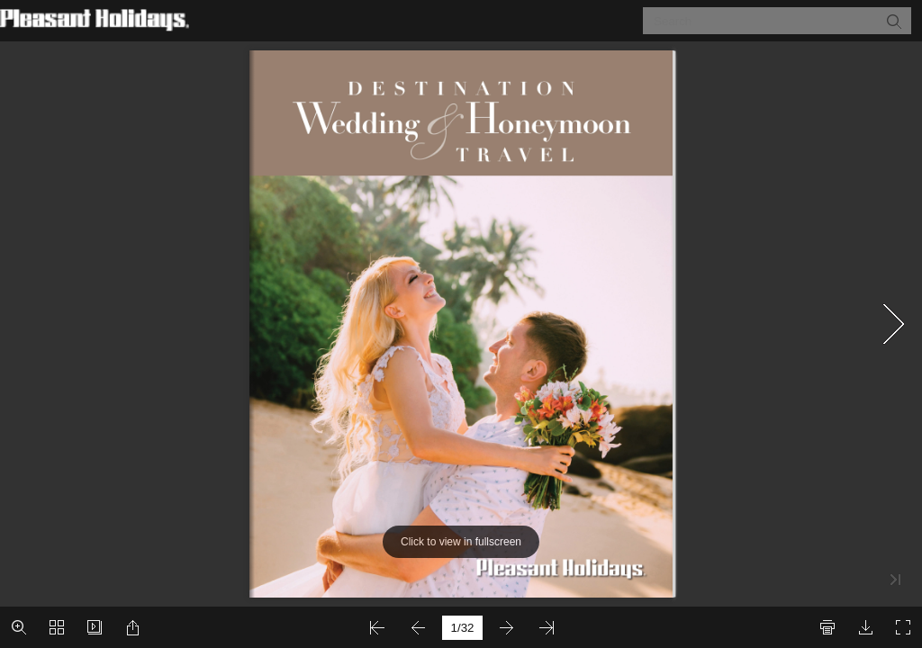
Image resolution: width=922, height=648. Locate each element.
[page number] (462, 628)
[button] (893, 20)
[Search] (766, 21)
